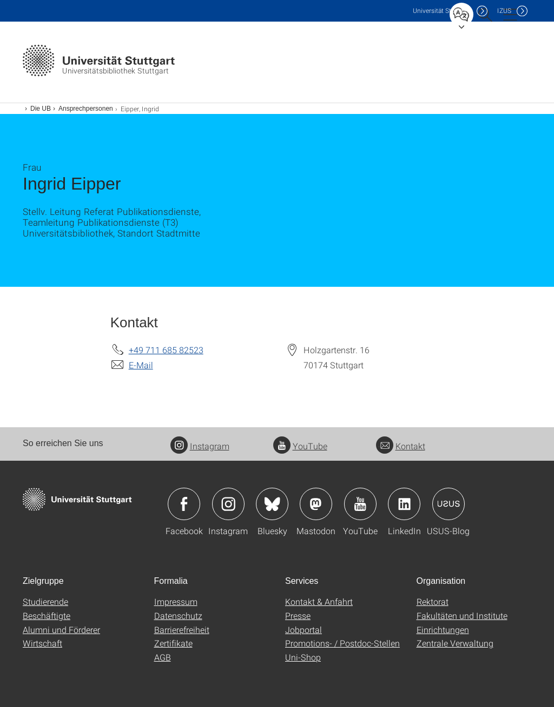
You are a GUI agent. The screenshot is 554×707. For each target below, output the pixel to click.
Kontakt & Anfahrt (319, 601)
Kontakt (400, 446)
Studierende (45, 601)
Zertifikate (173, 643)
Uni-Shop (303, 657)
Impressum (175, 601)
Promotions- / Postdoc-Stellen (342, 643)
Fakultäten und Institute (462, 615)
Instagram (199, 446)
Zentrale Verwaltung (455, 643)
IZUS (504, 10)
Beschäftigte (46, 615)
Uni (442, 10)
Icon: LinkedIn (404, 504)
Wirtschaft (42, 643)
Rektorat (433, 601)
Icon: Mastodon (316, 504)
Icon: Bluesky (272, 504)
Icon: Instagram (228, 504)
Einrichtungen (443, 629)
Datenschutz (178, 615)
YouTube (300, 446)
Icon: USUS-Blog (448, 504)
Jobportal (303, 629)
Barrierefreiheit (181, 629)
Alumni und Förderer (61, 629)
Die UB (40, 108)
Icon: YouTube (360, 504)
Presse (298, 615)
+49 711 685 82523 (166, 349)
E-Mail (141, 365)
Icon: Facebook (184, 504)
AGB (162, 657)
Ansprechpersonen (85, 108)
